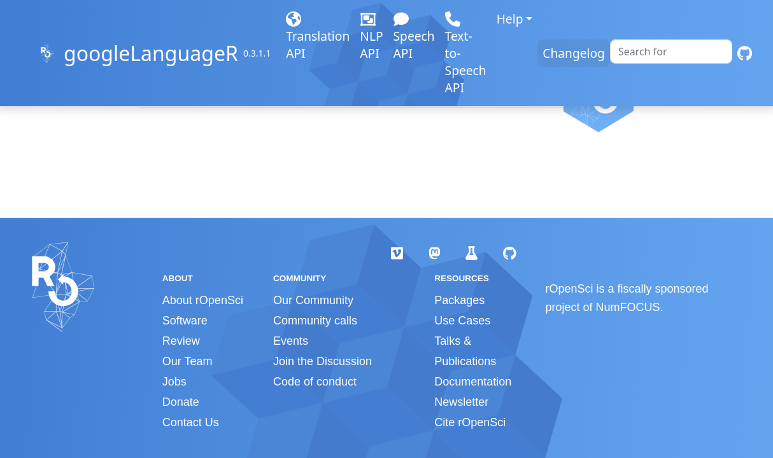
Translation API (318, 40)
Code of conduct (315, 381)
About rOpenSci (202, 300)
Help (510, 18)
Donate (180, 402)
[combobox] (671, 51)
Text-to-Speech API (465, 57)
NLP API (371, 40)
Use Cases (462, 320)
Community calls (315, 320)
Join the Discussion (322, 361)
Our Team (187, 361)
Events (290, 341)
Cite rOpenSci (470, 422)
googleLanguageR (151, 53)
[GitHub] (744, 53)
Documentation (472, 381)
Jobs (174, 381)
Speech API (414, 40)
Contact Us (190, 422)
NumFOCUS (628, 307)
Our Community (313, 300)
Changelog (574, 53)
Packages (459, 300)
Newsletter (461, 402)
